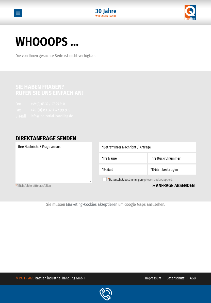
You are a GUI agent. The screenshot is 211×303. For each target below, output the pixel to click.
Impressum (153, 278)
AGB (193, 278)
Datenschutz (176, 278)
